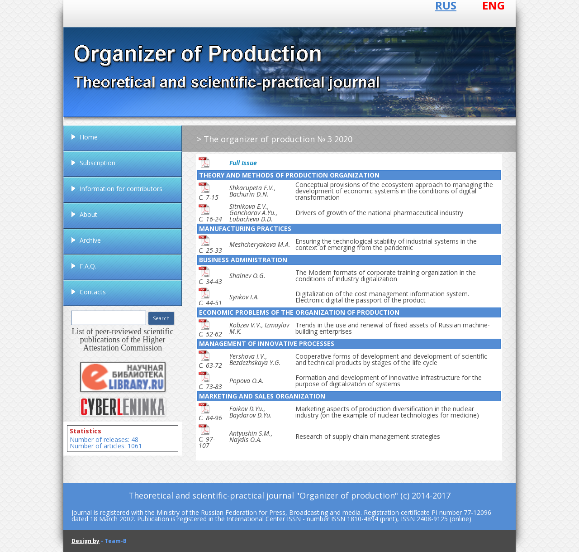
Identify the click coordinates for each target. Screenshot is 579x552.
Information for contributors (121, 188)
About (88, 214)
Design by (85, 541)
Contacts (93, 292)
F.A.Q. (88, 266)
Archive (90, 240)
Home (89, 137)
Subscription (97, 162)
